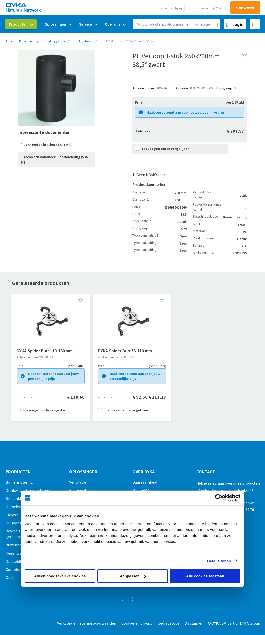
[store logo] (24, 7)
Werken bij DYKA (211, 8)
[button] (80, 300)
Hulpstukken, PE (88, 41)
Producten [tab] (18, 471)
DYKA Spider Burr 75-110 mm (125, 350)
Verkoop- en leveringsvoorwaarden (86, 623)
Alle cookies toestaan (205, 576)
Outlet (11, 577)
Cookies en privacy (136, 623)
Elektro (12, 514)
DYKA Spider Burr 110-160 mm (45, 350)
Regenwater (16, 553)
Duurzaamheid (144, 482)
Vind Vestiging (173, 8)
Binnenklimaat (18, 498)
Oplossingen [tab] (83, 471)
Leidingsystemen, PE (58, 41)
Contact (192, 8)
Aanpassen (133, 576)
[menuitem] (21, 24)
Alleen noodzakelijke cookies (60, 576)
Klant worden (245, 7)
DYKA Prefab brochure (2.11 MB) (47, 144)
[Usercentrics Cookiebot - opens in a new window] (218, 497)
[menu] (67, 24)
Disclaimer (194, 623)
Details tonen (219, 561)
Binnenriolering (29, 41)
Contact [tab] (205, 471)
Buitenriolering (19, 544)
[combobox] (176, 24)
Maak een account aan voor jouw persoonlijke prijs (185, 112)
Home (9, 41)
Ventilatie (77, 482)
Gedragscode (168, 623)
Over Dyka (143, 471)
